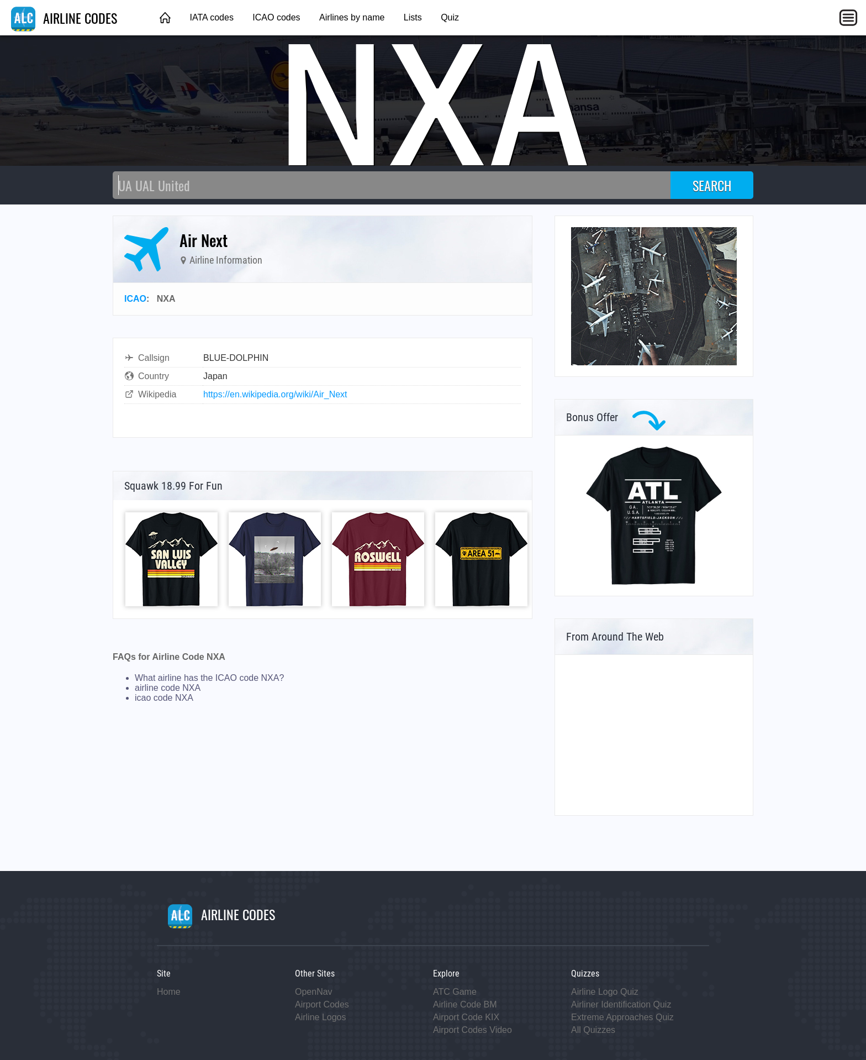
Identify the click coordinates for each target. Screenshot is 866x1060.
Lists (413, 17)
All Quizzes (593, 1030)
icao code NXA (164, 697)
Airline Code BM (465, 1004)
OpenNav (313, 991)
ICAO (135, 298)
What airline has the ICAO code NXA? (209, 678)
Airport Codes (322, 1004)
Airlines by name (351, 17)
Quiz (450, 17)
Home (169, 991)
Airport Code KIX (466, 1017)
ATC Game (455, 991)
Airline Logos (320, 1017)
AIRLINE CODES (64, 18)
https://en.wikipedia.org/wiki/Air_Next (275, 394)
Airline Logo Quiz (604, 991)
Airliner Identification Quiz (621, 1004)
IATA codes (211, 17)
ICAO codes (276, 17)
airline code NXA (167, 687)
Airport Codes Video (472, 1030)
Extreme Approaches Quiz (622, 1017)
